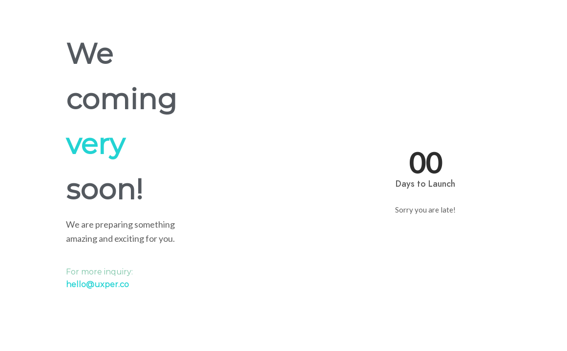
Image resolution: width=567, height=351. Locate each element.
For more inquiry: (99, 278)
